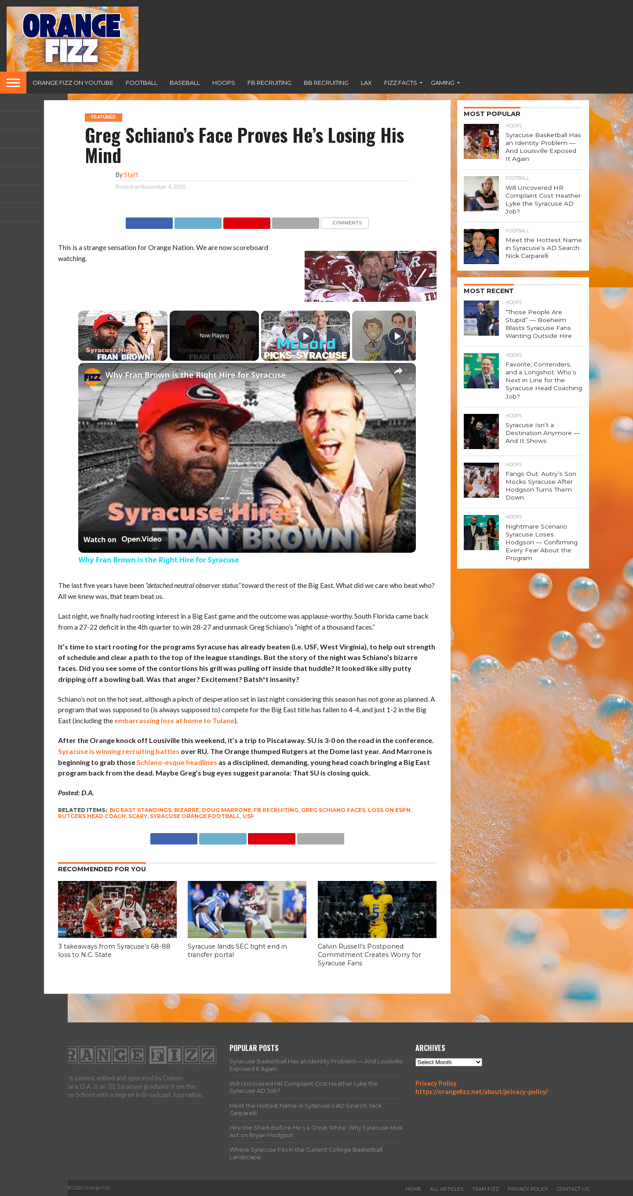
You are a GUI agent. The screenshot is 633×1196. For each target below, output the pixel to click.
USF (248, 816)
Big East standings (140, 810)
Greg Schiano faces (333, 810)
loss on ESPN (389, 810)
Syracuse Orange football (195, 816)
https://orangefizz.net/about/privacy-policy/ (481, 1091)
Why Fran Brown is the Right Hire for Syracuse (196, 375)
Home (413, 1189)
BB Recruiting (326, 82)
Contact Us (573, 1189)
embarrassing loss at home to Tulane (174, 720)
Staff (131, 174)
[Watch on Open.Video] (122, 539)
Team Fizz (485, 1189)
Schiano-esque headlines (177, 762)
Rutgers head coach (92, 816)
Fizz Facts (400, 82)
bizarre (186, 810)
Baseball (185, 82)
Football (141, 82)
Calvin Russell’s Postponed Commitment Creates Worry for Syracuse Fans (369, 954)
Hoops (223, 82)
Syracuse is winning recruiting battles (118, 751)
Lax (366, 82)
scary (137, 816)
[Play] (305, 335)
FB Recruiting (269, 82)
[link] (92, 377)
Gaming (443, 82)
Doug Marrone (226, 810)
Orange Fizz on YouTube (73, 82)
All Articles (446, 1189)
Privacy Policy (436, 1083)
